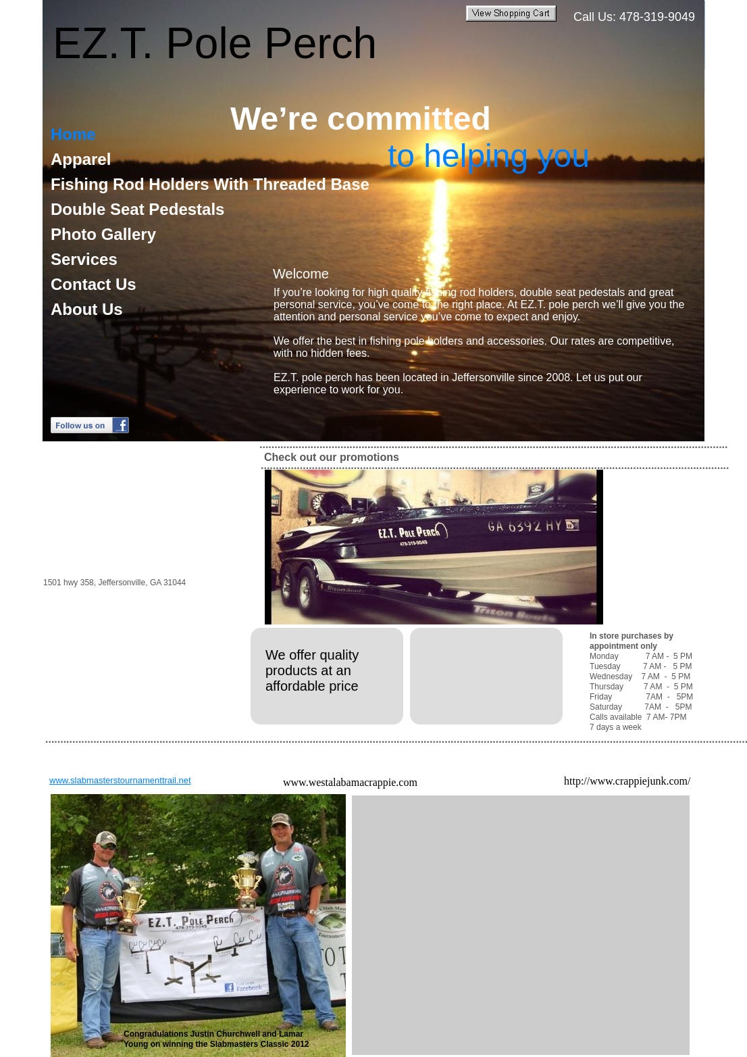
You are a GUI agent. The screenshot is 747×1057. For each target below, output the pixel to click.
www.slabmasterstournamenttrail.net (120, 780)
